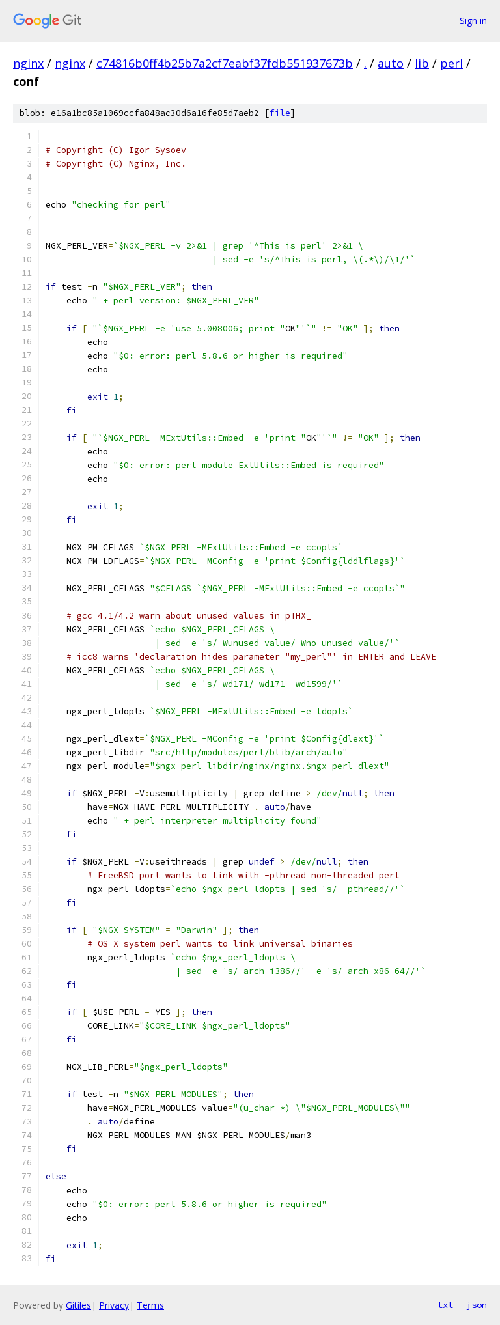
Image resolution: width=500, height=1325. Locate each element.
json (476, 1305)
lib (422, 63)
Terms (150, 1305)
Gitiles (78, 1305)
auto (391, 63)
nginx (28, 63)
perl (451, 63)
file (280, 113)
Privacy (114, 1305)
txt (445, 1305)
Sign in (473, 20)
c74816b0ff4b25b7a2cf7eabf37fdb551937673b (224, 63)
